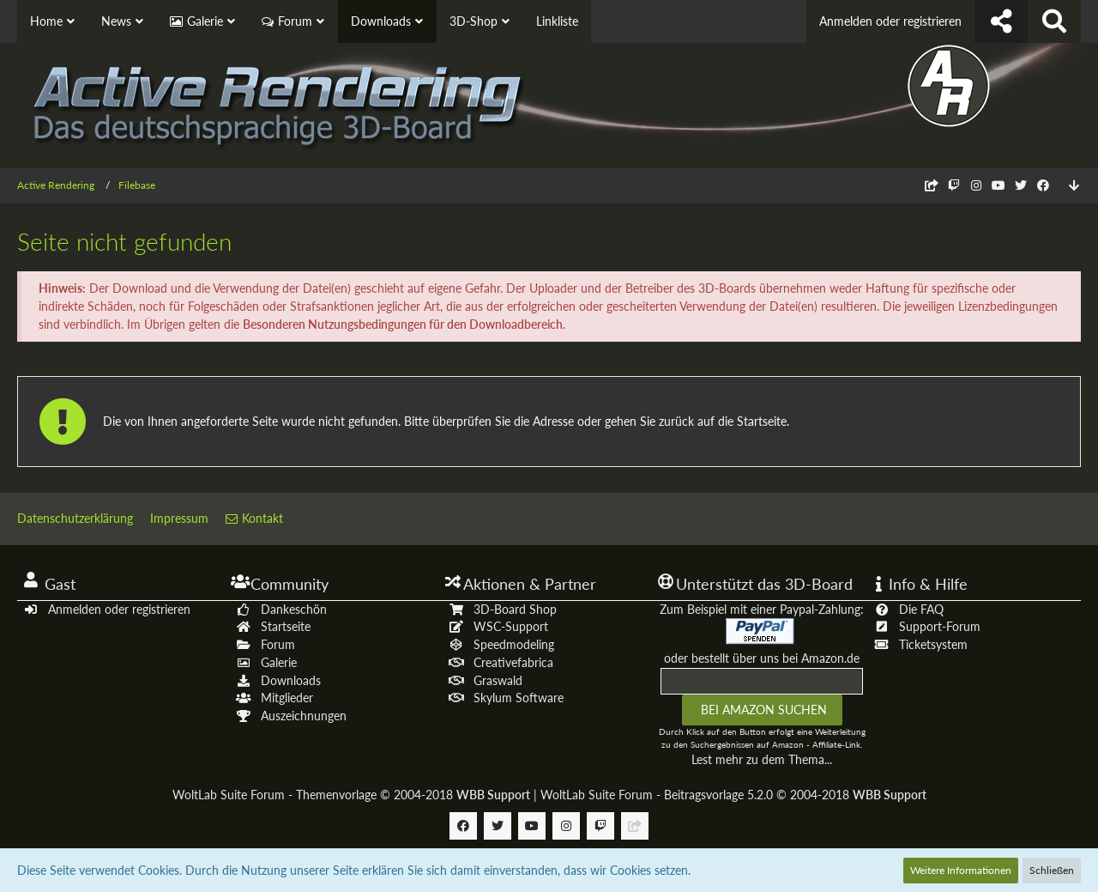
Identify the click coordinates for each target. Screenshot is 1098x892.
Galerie (279, 662)
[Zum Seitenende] (1074, 186)
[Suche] (1054, 21)
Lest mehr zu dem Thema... (761, 759)
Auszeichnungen (304, 715)
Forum (278, 644)
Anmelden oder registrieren (890, 21)
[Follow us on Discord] (931, 185)
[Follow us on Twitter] (1021, 185)
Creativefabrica (513, 662)
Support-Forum (939, 626)
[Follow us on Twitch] (954, 185)
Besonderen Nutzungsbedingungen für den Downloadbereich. (404, 324)
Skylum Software (519, 697)
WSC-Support (511, 626)
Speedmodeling (514, 644)
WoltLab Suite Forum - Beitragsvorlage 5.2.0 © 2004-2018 (733, 794)
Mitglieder (287, 697)
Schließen (1051, 870)
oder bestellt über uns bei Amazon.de (762, 658)
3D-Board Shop (515, 609)
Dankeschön (294, 609)
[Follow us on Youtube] (998, 185)
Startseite (286, 626)
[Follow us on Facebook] (1043, 185)
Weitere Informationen (960, 870)
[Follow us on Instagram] (976, 185)
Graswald (498, 680)
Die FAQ (921, 609)
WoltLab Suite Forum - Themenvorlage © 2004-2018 (351, 794)
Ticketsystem (933, 644)
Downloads (291, 680)
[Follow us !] (1001, 21)
